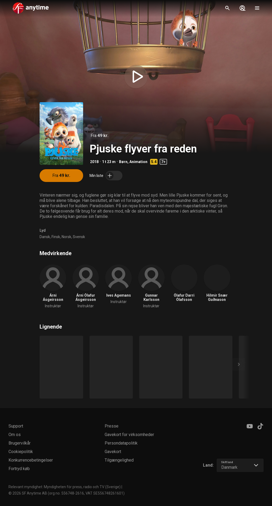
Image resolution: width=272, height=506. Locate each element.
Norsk (66, 237)
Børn (123, 162)
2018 (94, 162)
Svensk (79, 237)
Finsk (56, 237)
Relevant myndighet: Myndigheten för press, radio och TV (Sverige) (64, 487)
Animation (138, 162)
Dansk (45, 237)
